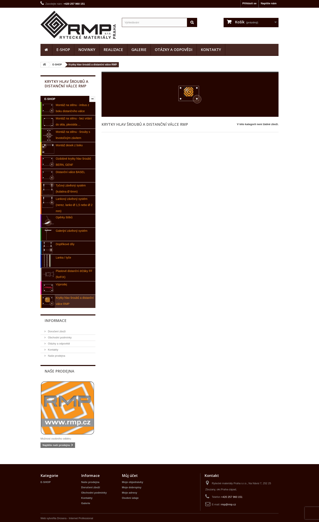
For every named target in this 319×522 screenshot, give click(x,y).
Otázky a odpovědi (173, 49)
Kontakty (211, 49)
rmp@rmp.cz (228, 504)
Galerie (138, 49)
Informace (56, 320)
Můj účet (130, 475)
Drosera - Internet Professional (75, 518)
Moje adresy (129, 492)
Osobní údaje (130, 497)
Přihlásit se (249, 3)
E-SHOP (63, 49)
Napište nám (268, 3)
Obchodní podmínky (59, 337)
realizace (113, 49)
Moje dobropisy (131, 487)
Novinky (86, 49)
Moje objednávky (132, 482)
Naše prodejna (56, 355)
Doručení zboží (56, 331)
